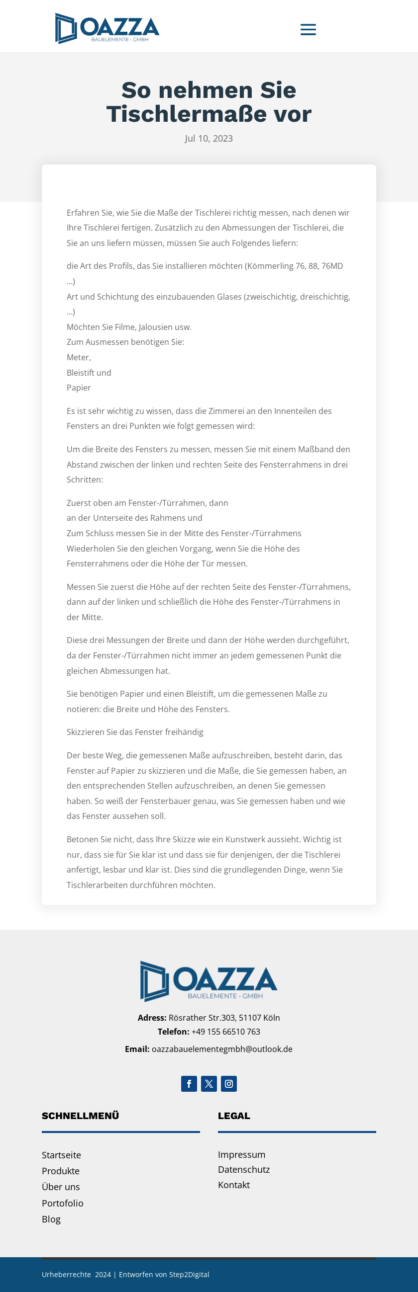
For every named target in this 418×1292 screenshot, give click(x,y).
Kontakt (234, 1185)
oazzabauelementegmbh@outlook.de (222, 1049)
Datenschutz (244, 1169)
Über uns (61, 1187)
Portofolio (63, 1203)
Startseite (61, 1155)
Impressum (242, 1154)
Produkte (61, 1171)
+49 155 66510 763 (226, 1031)
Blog (51, 1219)
